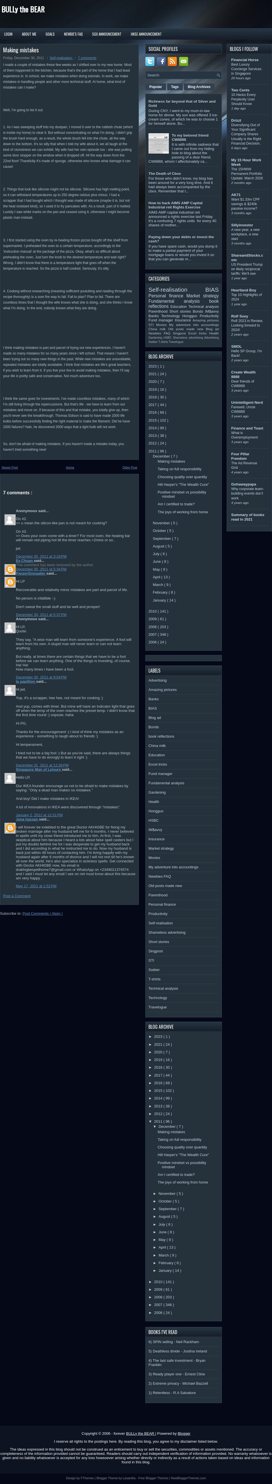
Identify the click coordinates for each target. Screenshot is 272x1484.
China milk (158, 329)
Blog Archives (199, 87)
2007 (153, 634)
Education (180, 306)
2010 (153, 611)
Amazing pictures (206, 320)
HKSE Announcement (146, 34)
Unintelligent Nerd (247, 402)
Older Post (129, 467)
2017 (153, 405)
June (157, 561)
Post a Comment (17, 896)
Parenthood (158, 311)
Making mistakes (21, 50)
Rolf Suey (239, 316)
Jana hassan (27, 819)
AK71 (236, 195)
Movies (162, 325)
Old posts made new (187, 329)
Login (8, 34)
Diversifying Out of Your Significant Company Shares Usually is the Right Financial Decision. (246, 134)
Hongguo (190, 316)
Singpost (180, 333)
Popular (155, 87)
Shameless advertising (188, 337)
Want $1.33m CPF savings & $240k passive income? (245, 204)
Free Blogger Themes (153, 1478)
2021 (153, 374)
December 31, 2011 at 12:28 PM (42, 765)
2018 (153, 397)
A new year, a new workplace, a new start (245, 234)
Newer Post (10, 467)
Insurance (184, 320)
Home (70, 467)
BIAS (212, 289)
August (159, 546)
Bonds (199, 311)
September (162, 538)
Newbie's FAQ (73, 34)
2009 (153, 619)
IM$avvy (212, 311)
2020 (153, 381)
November (162, 523)
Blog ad (212, 329)
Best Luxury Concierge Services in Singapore (246, 69)
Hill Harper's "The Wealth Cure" (183, 484)
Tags (175, 87)
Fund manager (161, 320)
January (160, 600)
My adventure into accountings (194, 325)
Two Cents (240, 90)
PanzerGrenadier (31, 573)
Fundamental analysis (178, 301)
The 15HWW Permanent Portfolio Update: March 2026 (247, 173)
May (157, 569)
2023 (153, 366)
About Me (29, 34)
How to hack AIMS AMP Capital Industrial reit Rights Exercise (175, 205)
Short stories (181, 311)
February (161, 592)
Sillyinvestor (242, 225)
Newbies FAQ (160, 333)
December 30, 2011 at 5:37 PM (41, 615)
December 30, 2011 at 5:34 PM (41, 569)
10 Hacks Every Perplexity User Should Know (243, 99)
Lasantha (129, 1478)
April (157, 577)
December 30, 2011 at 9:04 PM (41, 677)
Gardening (155, 337)
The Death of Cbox (164, 173)
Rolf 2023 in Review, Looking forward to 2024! (247, 325)
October (160, 531)
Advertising (211, 337)
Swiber (153, 341)
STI (152, 325)
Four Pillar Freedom (240, 456)
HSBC (168, 337)
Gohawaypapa (243, 484)
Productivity (209, 316)
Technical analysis (203, 306)
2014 (153, 428)
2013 (153, 435)
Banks (154, 316)
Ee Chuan (25, 561)
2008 (153, 627)
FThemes (88, 1478)
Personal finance (167, 295)
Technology (171, 316)
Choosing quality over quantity (182, 477)
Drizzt (236, 120)
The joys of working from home (183, 512)
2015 (153, 420)
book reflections (161, 736)
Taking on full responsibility (179, 469)
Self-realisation (61, 58)
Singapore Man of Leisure (39, 769)
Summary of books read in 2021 (247, 517)
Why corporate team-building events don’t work (247, 493)
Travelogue (176, 341)
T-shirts (163, 341)
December (162, 456)
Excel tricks (198, 333)
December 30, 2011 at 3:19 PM (41, 556)
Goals (50, 34)
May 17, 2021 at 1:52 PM (36, 886)
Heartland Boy (243, 290)
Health (214, 333)
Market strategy (202, 295)
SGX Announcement (107, 34)
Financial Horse (245, 60)
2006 (153, 642)
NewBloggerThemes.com (188, 1478)
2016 (153, 412)
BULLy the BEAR (22, 9)
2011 (153, 451)
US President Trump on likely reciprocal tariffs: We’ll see (247, 269)
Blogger (184, 1433)
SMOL (236, 346)
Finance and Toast (247, 428)
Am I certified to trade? (176, 504)
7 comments (87, 58)
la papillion (26, 681)
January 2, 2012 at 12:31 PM (39, 815)
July (157, 554)
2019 (153, 389)
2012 (153, 443)
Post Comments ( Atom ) (43, 913)
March (158, 585)
